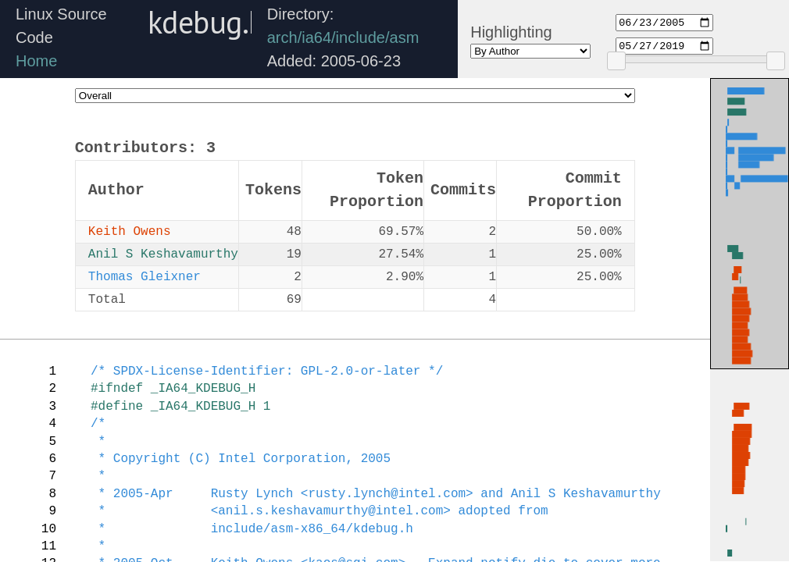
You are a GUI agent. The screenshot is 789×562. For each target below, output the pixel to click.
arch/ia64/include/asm (343, 37)
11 (48, 546)
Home (36, 60)
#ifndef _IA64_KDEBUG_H (173, 388)
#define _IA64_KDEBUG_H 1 (180, 406)
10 (48, 529)
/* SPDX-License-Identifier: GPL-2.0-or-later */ (267, 371)
